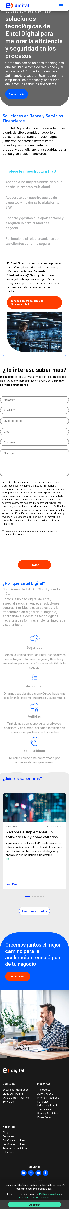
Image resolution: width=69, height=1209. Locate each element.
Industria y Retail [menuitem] (47, 1105)
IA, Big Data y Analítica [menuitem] (16, 1097)
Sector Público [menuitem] (45, 1109)
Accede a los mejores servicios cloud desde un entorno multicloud (33, 184)
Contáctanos (18, 976)
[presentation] (27, 549)
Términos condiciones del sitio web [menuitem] (16, 1150)
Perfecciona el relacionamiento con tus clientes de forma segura (33, 241)
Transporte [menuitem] (43, 1089)
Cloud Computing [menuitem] (13, 1093)
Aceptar (34, 1204)
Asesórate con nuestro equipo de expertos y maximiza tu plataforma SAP (32, 202)
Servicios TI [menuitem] (10, 1101)
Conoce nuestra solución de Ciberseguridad (26, 302)
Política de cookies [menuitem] (14, 1140)
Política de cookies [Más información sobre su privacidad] (49, 1193)
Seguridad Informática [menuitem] (16, 1089)
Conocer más (16, 93)
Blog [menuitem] (5, 1132)
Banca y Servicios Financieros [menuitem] (47, 1115)
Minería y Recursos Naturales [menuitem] (48, 1099)
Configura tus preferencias (34, 1197)
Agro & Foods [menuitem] (45, 1093)
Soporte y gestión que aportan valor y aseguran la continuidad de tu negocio (34, 223)
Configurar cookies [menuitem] (14, 1144)
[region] (34, 1194)
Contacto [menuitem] (8, 1136)
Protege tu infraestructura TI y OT (31, 171)
